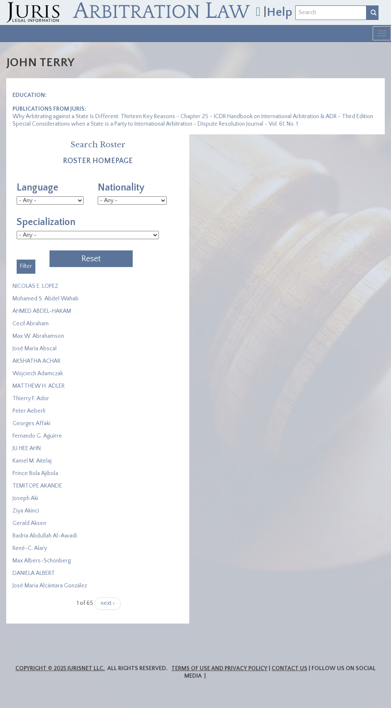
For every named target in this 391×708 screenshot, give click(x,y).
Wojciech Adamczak (37, 373)
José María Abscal (34, 348)
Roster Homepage (98, 161)
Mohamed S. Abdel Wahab (45, 298)
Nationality (121, 187)
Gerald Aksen (29, 523)
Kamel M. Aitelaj (32, 461)
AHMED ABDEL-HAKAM (41, 311)
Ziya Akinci (25, 510)
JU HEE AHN (26, 448)
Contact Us (289, 668)
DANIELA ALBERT (33, 573)
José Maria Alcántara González (49, 585)
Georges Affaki (31, 423)
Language (37, 187)
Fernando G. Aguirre (37, 436)
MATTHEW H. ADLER (38, 386)
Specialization (46, 222)
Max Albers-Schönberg (41, 560)
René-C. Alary (29, 548)
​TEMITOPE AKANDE (37, 486)
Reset (91, 258)
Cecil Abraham (30, 323)
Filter (26, 266)
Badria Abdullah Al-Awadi (44, 535)
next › (108, 603)
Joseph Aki (25, 498)
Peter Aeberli (28, 411)
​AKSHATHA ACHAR (36, 361)
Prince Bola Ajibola (35, 473)
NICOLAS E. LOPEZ (35, 286)
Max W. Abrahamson (38, 336)
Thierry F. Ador (30, 398)
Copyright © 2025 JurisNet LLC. (60, 668)
